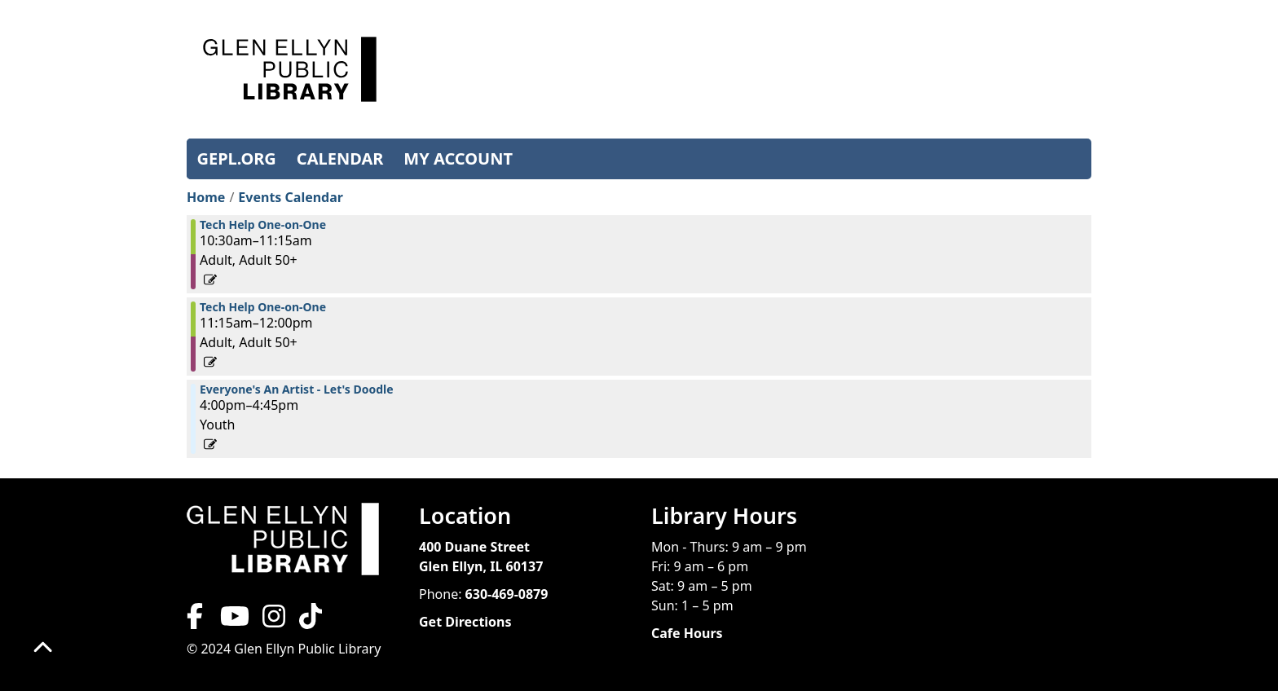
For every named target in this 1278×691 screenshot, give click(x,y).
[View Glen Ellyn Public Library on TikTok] (309, 621)
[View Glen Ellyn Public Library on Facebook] (196, 621)
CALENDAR (340, 158)
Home (206, 197)
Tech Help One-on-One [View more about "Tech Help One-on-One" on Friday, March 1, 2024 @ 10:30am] (263, 225)
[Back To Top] (42, 648)
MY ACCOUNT (458, 158)
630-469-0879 (507, 594)
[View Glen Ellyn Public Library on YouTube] (233, 621)
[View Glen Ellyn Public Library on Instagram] (273, 621)
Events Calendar (290, 197)
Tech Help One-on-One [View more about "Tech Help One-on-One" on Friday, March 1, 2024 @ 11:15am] (263, 307)
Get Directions (465, 622)
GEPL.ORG (236, 158)
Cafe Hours (687, 633)
